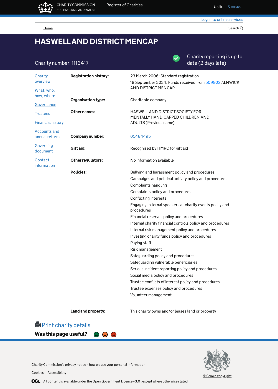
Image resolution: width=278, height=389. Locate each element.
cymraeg (235, 6)
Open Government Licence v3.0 (116, 381)
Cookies (37, 373)
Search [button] (235, 28)
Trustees (42, 113)
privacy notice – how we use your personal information (105, 365)
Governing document (44, 148)
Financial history (49, 122)
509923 (212, 82)
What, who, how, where (45, 93)
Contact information (45, 162)
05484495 (140, 136)
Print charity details (62, 325)
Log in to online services (222, 19)
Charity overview (43, 78)
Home (48, 28)
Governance (45, 104)
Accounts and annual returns (47, 134)
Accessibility (57, 373)
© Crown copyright (217, 376)
